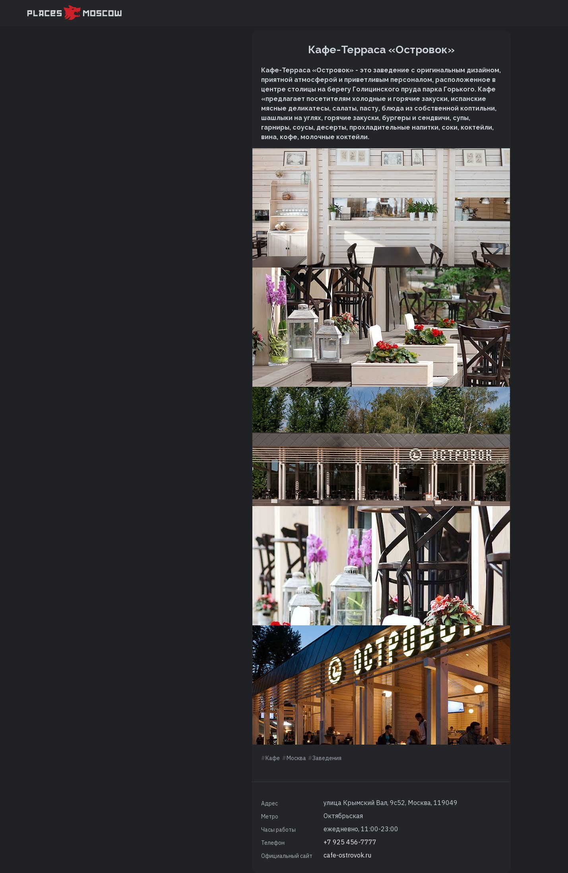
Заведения (326, 758)
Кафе (273, 758)
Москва (296, 758)
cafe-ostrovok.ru (347, 855)
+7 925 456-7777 (350, 842)
